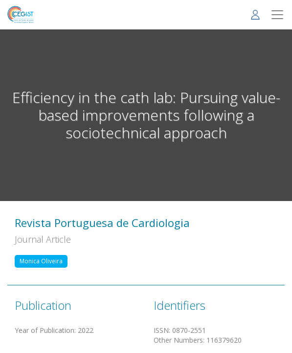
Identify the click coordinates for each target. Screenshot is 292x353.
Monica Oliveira (41, 261)
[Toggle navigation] (277, 14)
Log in (255, 14)
